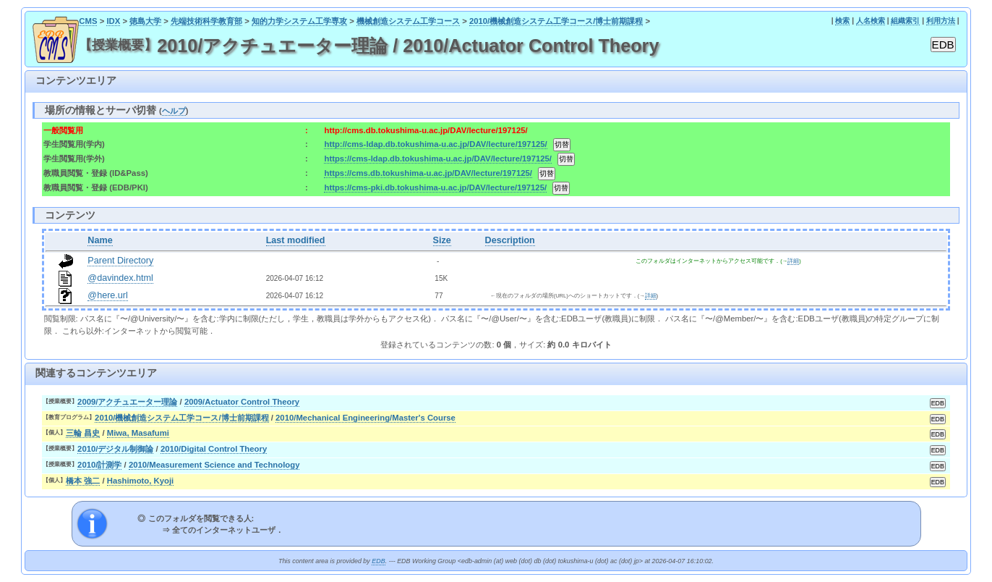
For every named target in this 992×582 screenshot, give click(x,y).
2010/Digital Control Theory (214, 448)
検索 (842, 21)
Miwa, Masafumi (138, 433)
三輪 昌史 (83, 433)
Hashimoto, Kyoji (140, 480)
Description (510, 240)
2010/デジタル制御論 (115, 448)
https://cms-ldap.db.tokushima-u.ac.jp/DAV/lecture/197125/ (438, 158)
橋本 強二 (83, 480)
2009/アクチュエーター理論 (127, 401)
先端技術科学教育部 (206, 21)
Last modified (295, 240)
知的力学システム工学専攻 (299, 21)
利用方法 (940, 21)
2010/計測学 (99, 464)
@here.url (107, 295)
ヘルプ (174, 110)
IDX (113, 21)
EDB (378, 561)
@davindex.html (120, 278)
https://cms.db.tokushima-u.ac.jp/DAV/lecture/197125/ (427, 173)
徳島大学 (145, 21)
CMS (88, 21)
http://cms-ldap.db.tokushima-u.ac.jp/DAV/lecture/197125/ (435, 144)
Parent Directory (120, 261)
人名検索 (870, 21)
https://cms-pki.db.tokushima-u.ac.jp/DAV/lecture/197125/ (435, 187)
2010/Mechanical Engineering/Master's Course (365, 417)
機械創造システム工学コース (408, 21)
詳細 (793, 261)
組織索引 (905, 21)
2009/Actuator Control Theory (241, 401)
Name (99, 240)
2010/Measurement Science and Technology (214, 464)
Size (442, 240)
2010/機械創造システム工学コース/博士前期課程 (556, 21)
